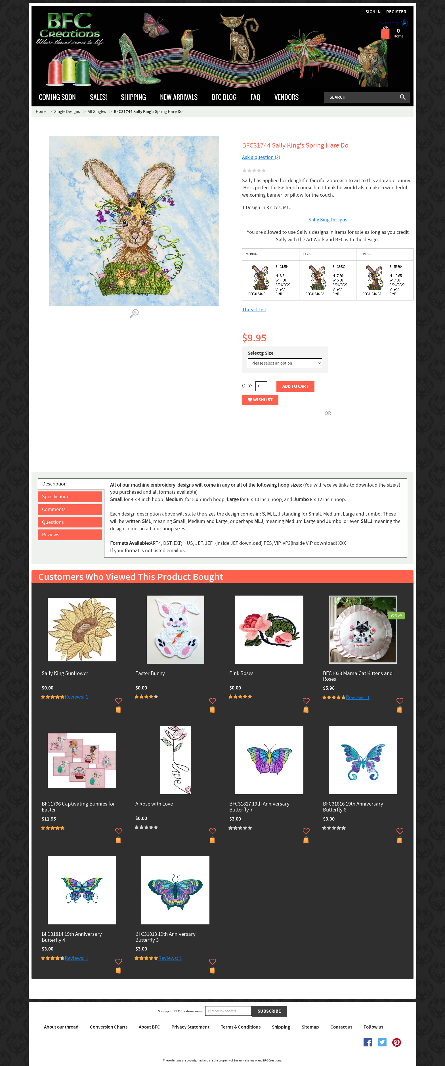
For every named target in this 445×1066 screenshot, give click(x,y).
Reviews (50, 534)
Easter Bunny (150, 674)
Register (396, 12)
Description (54, 484)
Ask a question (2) (261, 157)
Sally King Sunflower (65, 674)
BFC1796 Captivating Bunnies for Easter (78, 807)
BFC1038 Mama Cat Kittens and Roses (358, 677)
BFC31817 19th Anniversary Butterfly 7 (259, 807)
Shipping (281, 1027)
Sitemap (310, 1027)
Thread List (254, 309)
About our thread (61, 1027)
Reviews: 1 (76, 697)
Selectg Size (261, 353)
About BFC (149, 1027)
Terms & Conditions (241, 1027)
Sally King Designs (327, 219)
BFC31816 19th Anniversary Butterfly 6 (353, 807)
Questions (53, 522)
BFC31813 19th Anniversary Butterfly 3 (165, 937)
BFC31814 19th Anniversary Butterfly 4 (72, 937)
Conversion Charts (108, 1027)
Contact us (341, 1027)
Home (41, 111)
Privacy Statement (190, 1027)
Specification (56, 496)
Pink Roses (241, 674)
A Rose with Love (154, 804)
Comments (54, 509)
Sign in (373, 12)
